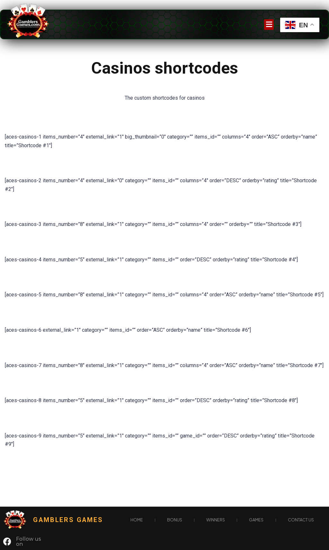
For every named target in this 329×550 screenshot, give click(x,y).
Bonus (174, 519)
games (256, 519)
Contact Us (301, 519)
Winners (215, 519)
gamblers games (68, 520)
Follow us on (28, 541)
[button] (269, 24)
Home (136, 519)
